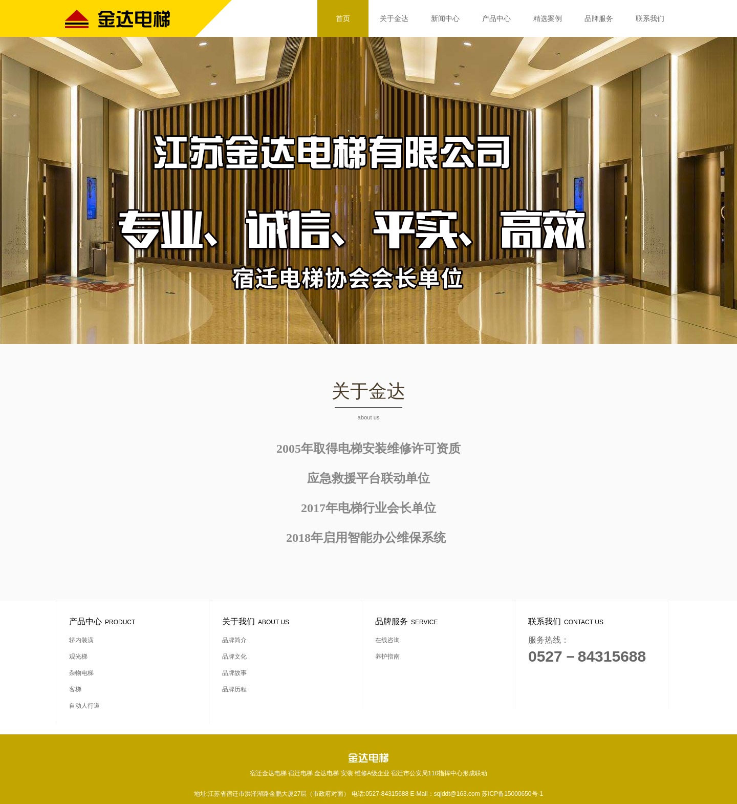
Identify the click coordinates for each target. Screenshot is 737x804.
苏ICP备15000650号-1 (512, 793)
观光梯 (78, 656)
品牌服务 (598, 18)
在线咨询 (387, 640)
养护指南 (387, 656)
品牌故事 (234, 672)
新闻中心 (445, 18)
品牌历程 (234, 689)
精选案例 (547, 18)
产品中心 (496, 18)
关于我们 (257, 621)
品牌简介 (234, 640)
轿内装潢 (81, 640)
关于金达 (394, 18)
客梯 (75, 689)
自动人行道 (84, 705)
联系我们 (650, 18)
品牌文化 (234, 656)
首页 (343, 18)
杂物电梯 (81, 672)
